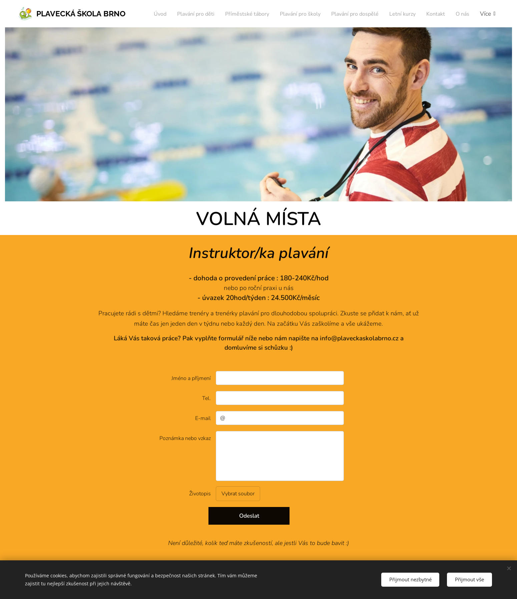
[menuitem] (170, 13)
